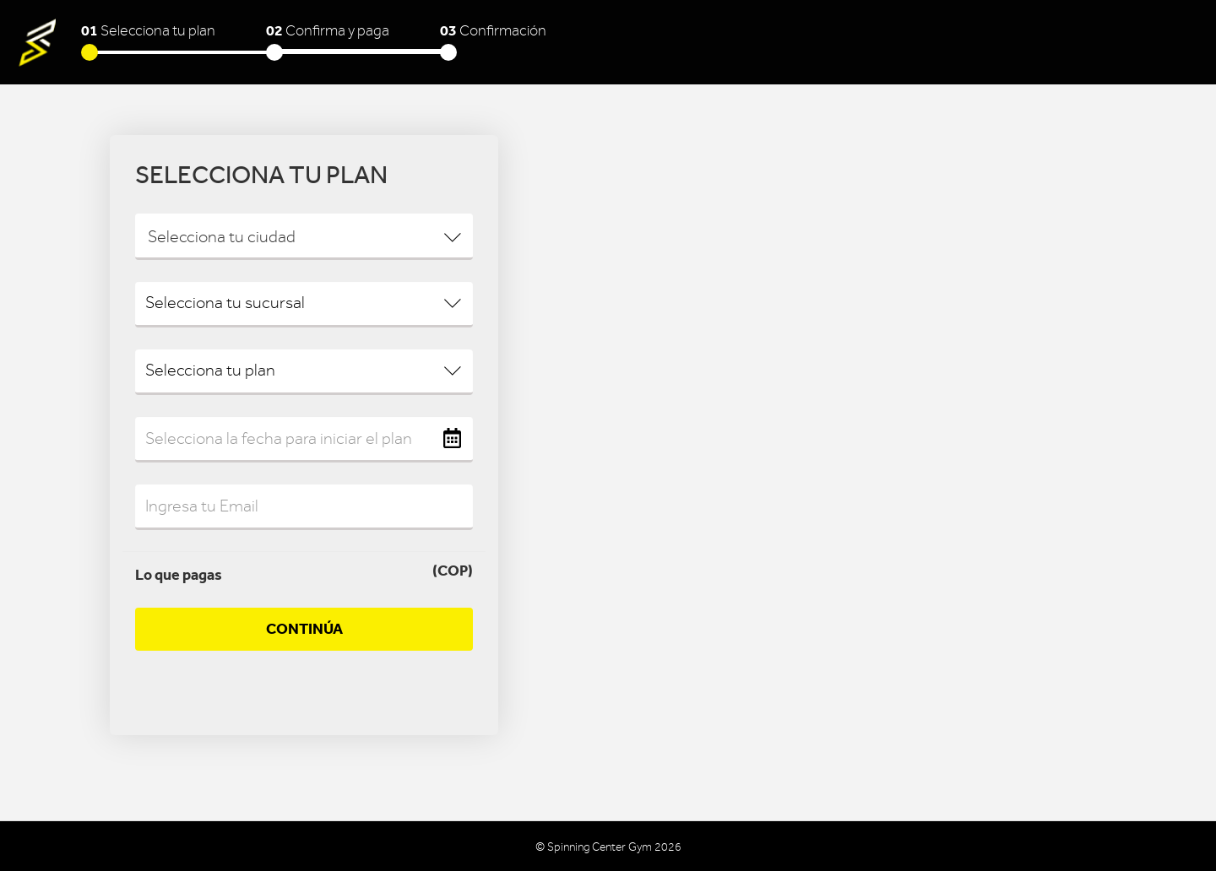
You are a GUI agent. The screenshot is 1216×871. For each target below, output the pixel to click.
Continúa (304, 628)
